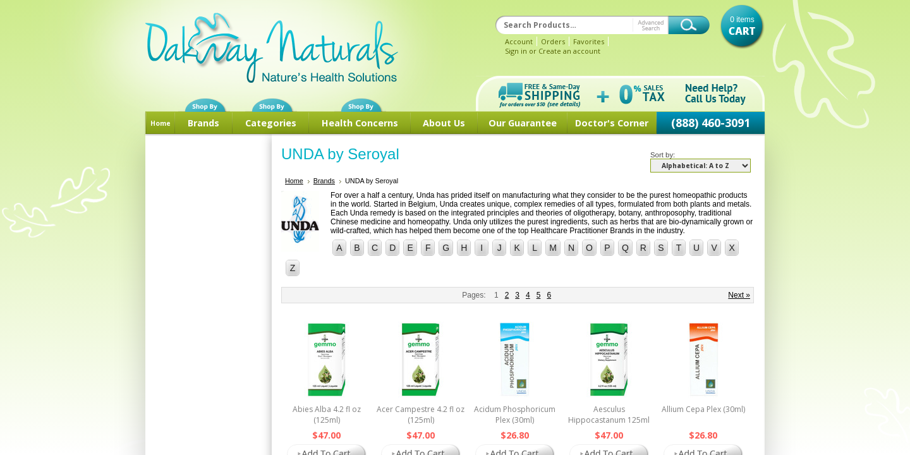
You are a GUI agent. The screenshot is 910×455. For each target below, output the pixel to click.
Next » (739, 295)
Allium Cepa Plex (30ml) (703, 409)
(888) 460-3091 (710, 122)
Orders (553, 41)
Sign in (516, 51)
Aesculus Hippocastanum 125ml (609, 414)
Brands (203, 123)
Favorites (588, 41)
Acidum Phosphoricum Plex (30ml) (514, 414)
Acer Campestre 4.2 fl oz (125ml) (420, 414)
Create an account (569, 51)
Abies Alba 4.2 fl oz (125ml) (327, 414)
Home (160, 123)
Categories (270, 123)
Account (519, 41)
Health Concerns (360, 123)
